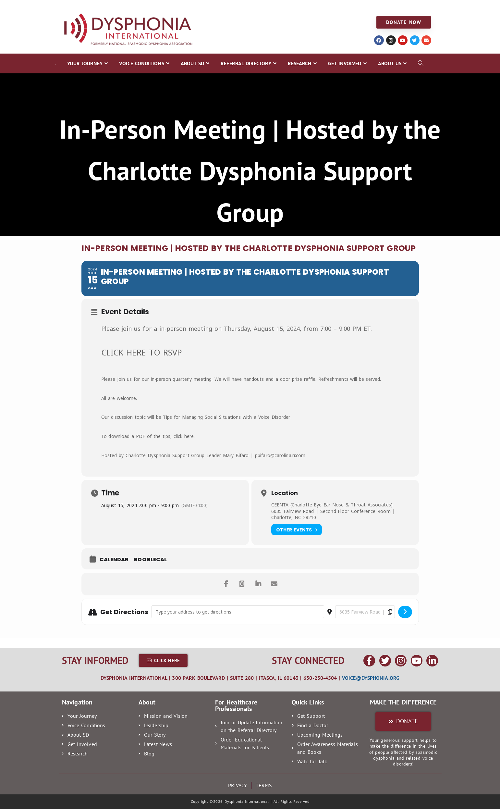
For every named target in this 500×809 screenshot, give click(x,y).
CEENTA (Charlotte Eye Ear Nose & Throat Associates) (332, 505)
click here (184, 436)
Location (284, 493)
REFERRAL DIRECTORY (218, 7)
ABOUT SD (170, 7)
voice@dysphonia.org (370, 678)
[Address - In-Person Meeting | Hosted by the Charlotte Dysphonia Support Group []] (238, 611)
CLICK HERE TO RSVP (141, 352)
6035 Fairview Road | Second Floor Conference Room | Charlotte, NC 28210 (333, 514)
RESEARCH (265, 7)
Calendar (114, 559)
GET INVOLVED (304, 7)
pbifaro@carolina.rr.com (280, 455)
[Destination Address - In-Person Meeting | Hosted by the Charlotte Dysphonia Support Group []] (365, 611)
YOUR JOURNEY (75, 7)
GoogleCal (150, 559)
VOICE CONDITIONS (126, 7)
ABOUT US (343, 7)
